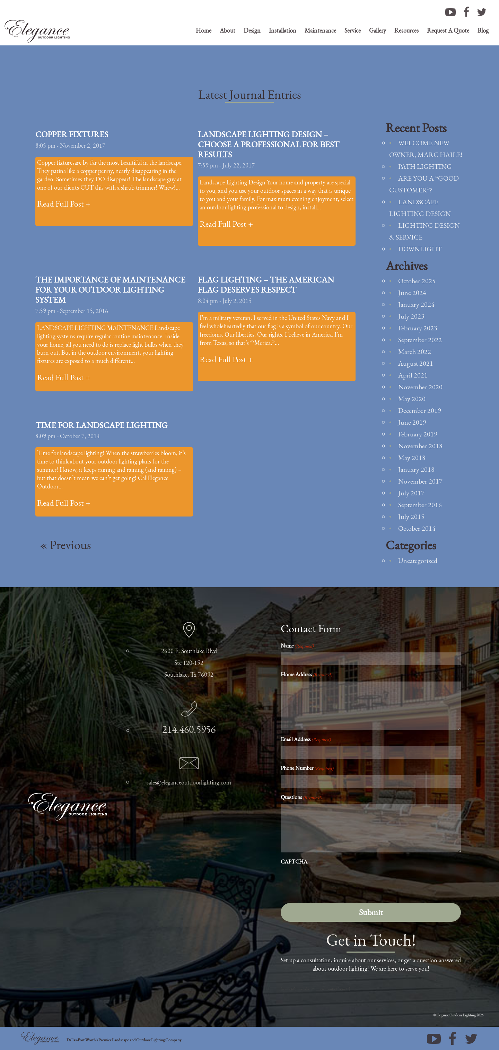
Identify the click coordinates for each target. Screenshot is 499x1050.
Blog (483, 30)
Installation (282, 30)
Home (203, 30)
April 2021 (413, 375)
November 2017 (420, 481)
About (227, 30)
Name (297, 645)
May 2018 (412, 457)
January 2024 (416, 304)
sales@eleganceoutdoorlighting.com (189, 782)
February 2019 (417, 434)
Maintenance (320, 30)
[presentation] (333, 881)
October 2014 (417, 528)
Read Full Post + (63, 203)
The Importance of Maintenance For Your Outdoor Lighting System (110, 289)
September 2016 (420, 504)
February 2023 (417, 327)
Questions (301, 797)
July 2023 (411, 316)
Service (352, 30)
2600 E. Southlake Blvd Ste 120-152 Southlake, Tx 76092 (189, 662)
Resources (406, 30)
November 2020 (420, 386)
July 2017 (411, 492)
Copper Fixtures (71, 134)
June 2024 (412, 292)
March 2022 (414, 351)
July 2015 (411, 516)
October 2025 (417, 280)
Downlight (420, 248)
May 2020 (412, 398)
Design (252, 30)
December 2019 (419, 410)
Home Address (306, 674)
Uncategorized (417, 560)
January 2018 (416, 469)
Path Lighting (425, 166)
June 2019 (412, 422)
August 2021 (415, 363)
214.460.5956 (189, 729)
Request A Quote (448, 30)
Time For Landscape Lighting (101, 425)
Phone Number (307, 768)
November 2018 (420, 445)
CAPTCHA (294, 861)
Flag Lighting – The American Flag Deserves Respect (266, 284)
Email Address (306, 739)
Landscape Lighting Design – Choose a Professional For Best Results (268, 144)
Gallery (377, 30)
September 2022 (420, 339)
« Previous (65, 545)
